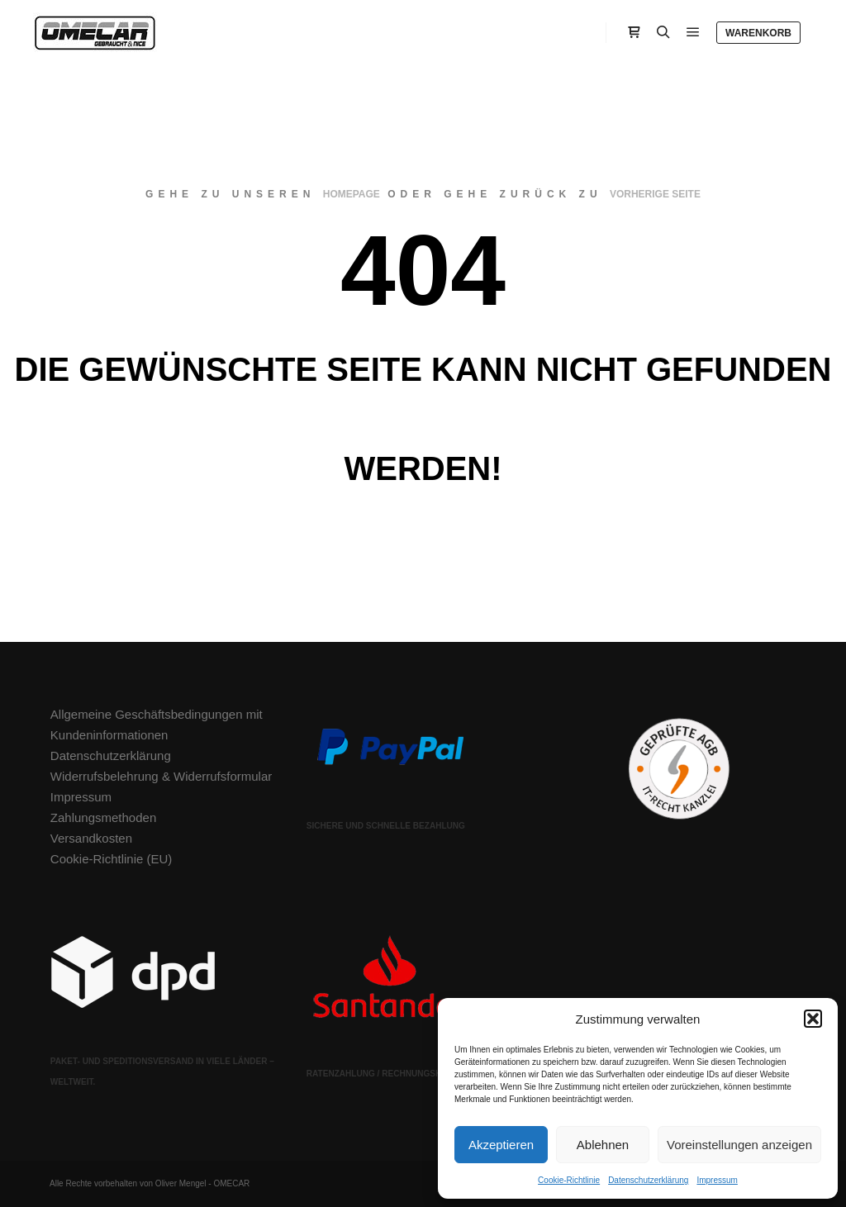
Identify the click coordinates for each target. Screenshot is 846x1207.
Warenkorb (758, 33)
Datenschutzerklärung (648, 1180)
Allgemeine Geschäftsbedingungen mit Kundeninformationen (156, 724)
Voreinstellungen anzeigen (739, 1145)
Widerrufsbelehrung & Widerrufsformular (161, 776)
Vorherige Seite (655, 194)
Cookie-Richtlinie (569, 1180)
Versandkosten (91, 838)
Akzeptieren (501, 1145)
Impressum (716, 1180)
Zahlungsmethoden (103, 817)
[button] (813, 1018)
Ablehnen (603, 1145)
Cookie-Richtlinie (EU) (111, 859)
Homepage (351, 194)
